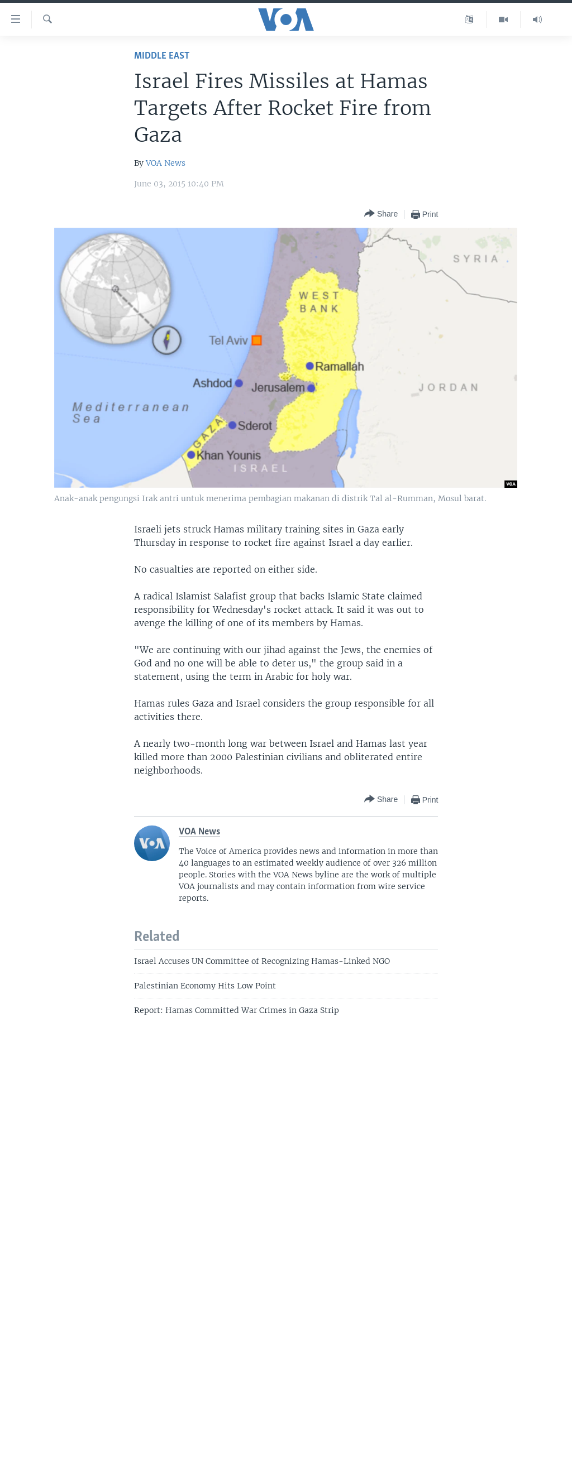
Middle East (161, 56)
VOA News (165, 163)
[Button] (381, 214)
